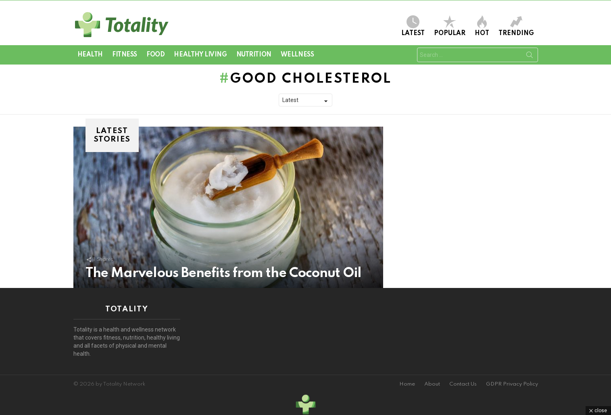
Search (529, 56)
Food (155, 55)
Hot (482, 26)
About (432, 384)
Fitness (124, 55)
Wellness (297, 55)
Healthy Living (200, 55)
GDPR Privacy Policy (512, 384)
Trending (516, 26)
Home (407, 384)
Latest (413, 26)
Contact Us (463, 384)
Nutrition (253, 55)
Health (90, 55)
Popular (449, 26)
